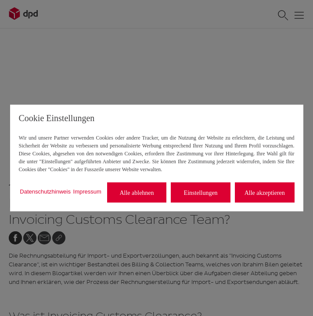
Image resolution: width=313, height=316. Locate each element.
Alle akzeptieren (265, 192)
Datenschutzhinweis (45, 191)
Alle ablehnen (136, 192)
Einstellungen (201, 192)
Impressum (87, 191)
